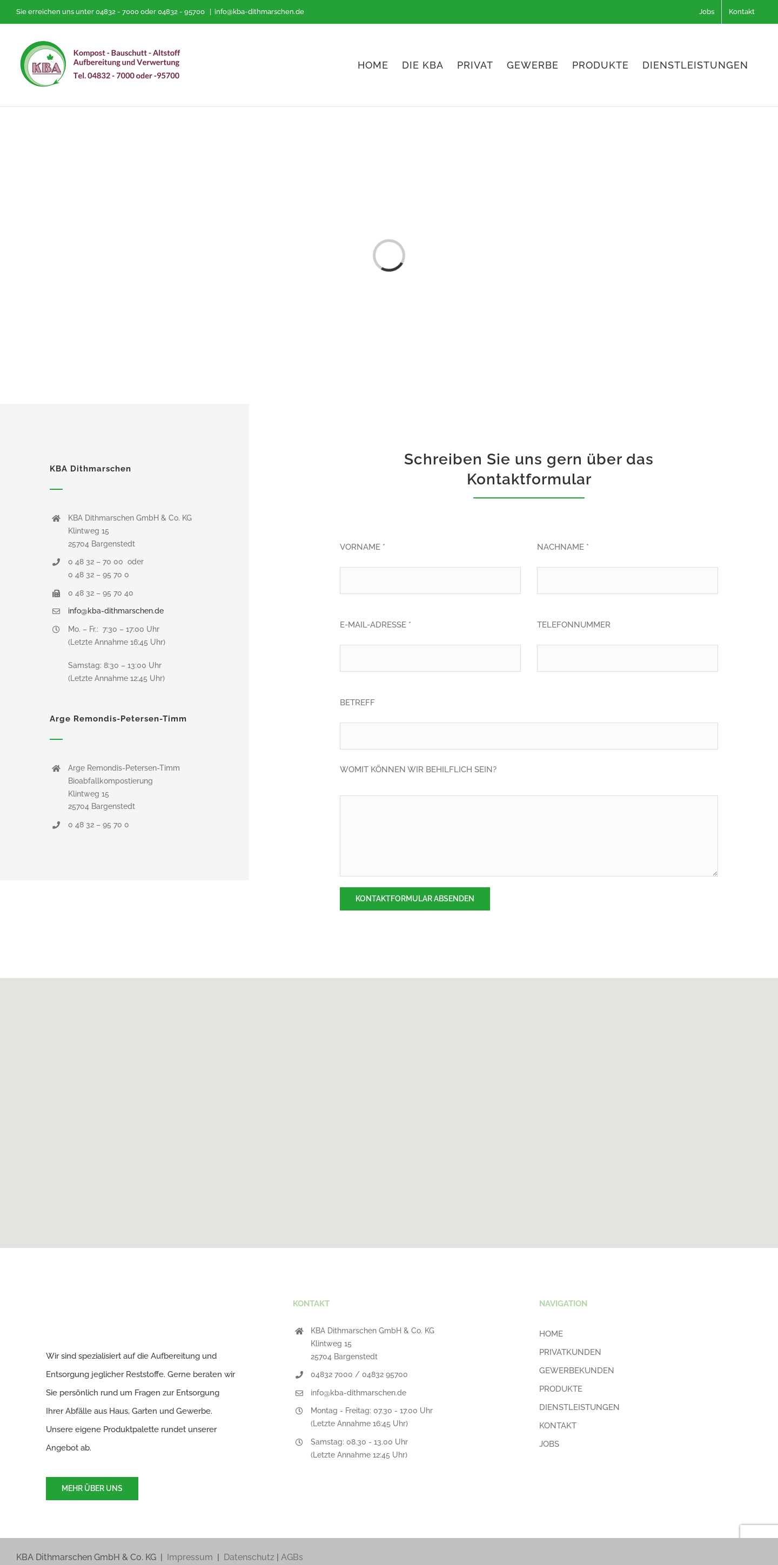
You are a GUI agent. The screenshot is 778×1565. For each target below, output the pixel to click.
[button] (389, 1106)
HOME (551, 1334)
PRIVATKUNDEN (570, 1352)
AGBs (292, 1557)
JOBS (549, 1444)
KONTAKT (557, 1426)
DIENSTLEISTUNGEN (579, 1407)
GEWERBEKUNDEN (576, 1370)
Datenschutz (249, 1557)
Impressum (190, 1557)
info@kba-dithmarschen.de (259, 12)
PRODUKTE (560, 1389)
